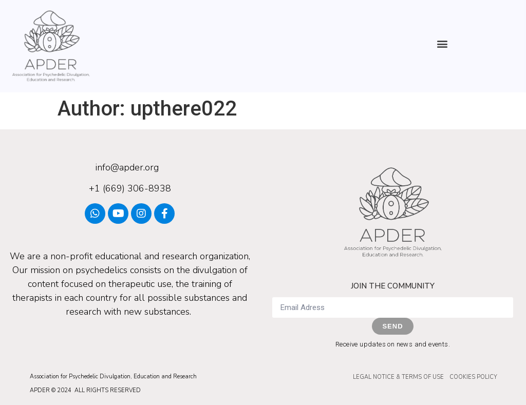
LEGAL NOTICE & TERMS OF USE (398, 377)
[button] (442, 43)
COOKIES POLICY (473, 377)
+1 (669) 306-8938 (130, 188)
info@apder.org (127, 167)
